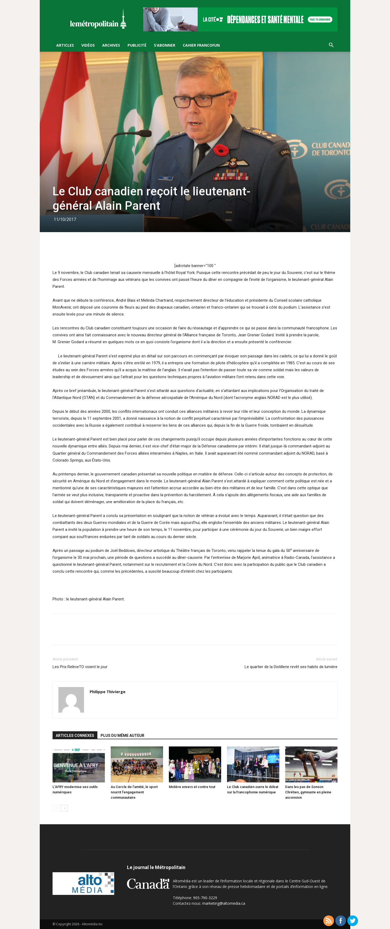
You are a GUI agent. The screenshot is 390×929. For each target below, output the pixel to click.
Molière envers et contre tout (192, 787)
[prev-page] (56, 808)
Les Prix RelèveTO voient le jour (80, 666)
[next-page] (64, 808)
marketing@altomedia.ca (223, 903)
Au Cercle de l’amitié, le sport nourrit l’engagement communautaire (134, 792)
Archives (111, 45)
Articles (65, 45)
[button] (331, 45)
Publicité (137, 45)
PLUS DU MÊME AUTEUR (122, 735)
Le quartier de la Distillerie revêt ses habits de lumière (291, 666)
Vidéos (88, 45)
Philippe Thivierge (107, 691)
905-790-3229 (205, 897)
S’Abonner (164, 45)
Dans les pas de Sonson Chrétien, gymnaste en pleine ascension (308, 792)
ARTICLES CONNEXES (75, 735)
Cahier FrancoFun (201, 45)
